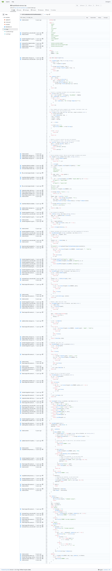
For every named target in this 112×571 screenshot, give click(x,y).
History (99, 17)
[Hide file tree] (3, 14)
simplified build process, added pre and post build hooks (35, 369)
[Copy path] (49, 14)
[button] (42, 33)
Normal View (93, 17)
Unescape (105, 17)
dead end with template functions (30, 246)
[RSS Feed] (77, 5)
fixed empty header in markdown (30, 192)
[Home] (3, 2)
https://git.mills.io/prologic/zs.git (20, 7)
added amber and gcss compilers (30, 46)
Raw (87, 17)
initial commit (25, 20)
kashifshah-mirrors (18, 5)
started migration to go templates (30, 38)
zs (25, 5)
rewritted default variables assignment (31, 165)
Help (13, 1)
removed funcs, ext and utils (28, 33)
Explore (8, 1)
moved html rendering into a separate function (33, 266)
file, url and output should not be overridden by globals (35, 173)
